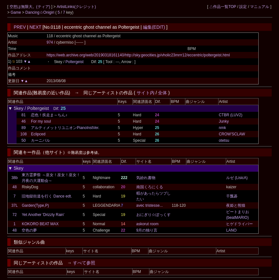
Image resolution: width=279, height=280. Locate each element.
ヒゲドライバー (239, 224)
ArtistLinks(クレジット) (76, 6)
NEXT (35, 27)
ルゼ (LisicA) (236, 178)
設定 (243, 6)
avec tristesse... (149, 205)
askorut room (147, 224)
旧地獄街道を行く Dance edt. (47, 196)
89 (23, 128)
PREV (20, 27)
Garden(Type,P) (35, 205)
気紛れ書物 (145, 178)
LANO (231, 230)
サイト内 (145, 92)
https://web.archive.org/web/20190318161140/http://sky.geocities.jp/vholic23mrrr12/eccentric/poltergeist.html (138, 55)
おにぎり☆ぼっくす (153, 214)
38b (14, 178)
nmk (222, 128)
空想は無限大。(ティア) (30, 6)
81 (23, 115)
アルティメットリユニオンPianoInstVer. (65, 128)
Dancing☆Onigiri (40, 12)
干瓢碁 (232, 196)
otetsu (224, 140)
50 (23, 140)
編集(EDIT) (154, 27)
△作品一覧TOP (222, 6)
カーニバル (40, 140)
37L (14, 205)
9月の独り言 (147, 230)
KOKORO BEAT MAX (40, 224)
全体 (162, 92)
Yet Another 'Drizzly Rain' (43, 214)
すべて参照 (84, 262)
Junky (224, 121)
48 (14, 187)
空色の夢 (29, 230)
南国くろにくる (149, 187)
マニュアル (259, 6)
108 (23, 134)
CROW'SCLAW (232, 134)
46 (23, 121)
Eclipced (38, 134)
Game (16, 12)
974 (49, 42)
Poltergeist (75, 62)
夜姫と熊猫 (235, 205)
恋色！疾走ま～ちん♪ (49, 115)
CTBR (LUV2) (230, 115)
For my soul (41, 121)
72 (14, 214)
